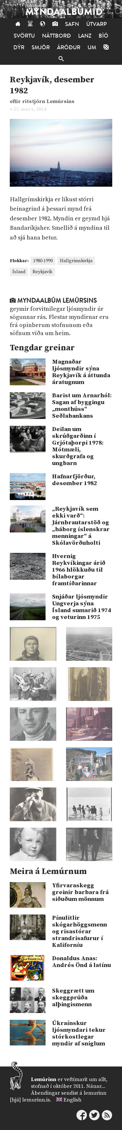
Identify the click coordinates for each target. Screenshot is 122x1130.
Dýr (18, 47)
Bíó (103, 36)
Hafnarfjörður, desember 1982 (74, 480)
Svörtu (24, 36)
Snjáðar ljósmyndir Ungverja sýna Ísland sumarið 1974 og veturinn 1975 (81, 607)
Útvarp (96, 24)
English (72, 1100)
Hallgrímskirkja (76, 261)
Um (92, 47)
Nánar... (95, 1086)
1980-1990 (43, 261)
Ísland (18, 272)
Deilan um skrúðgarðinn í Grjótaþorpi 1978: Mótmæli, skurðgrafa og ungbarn (77, 446)
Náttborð (56, 36)
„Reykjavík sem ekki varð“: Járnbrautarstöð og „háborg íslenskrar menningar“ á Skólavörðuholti (81, 526)
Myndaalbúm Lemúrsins (53, 301)
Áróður (68, 47)
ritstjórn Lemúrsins (48, 101)
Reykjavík (42, 272)
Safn (72, 24)
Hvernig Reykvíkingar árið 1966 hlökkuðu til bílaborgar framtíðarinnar (78, 570)
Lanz (84, 36)
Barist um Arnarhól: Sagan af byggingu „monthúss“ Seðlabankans (82, 405)
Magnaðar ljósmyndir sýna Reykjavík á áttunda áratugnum (81, 372)
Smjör (41, 47)
